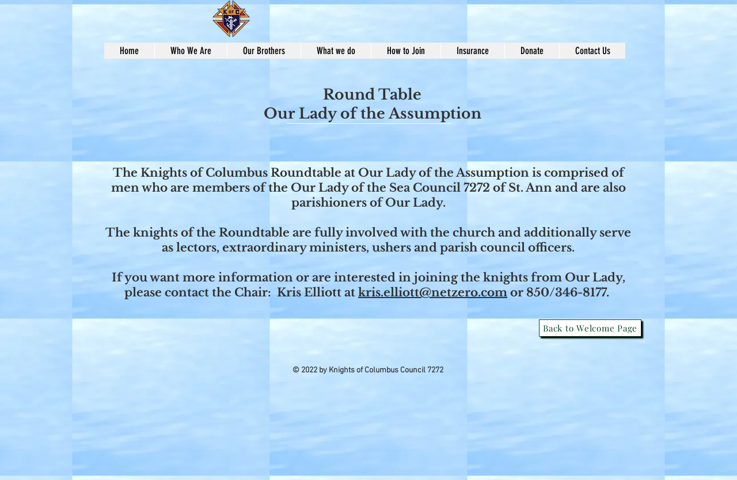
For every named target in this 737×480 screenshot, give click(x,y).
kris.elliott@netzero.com (432, 292)
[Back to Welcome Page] (590, 328)
